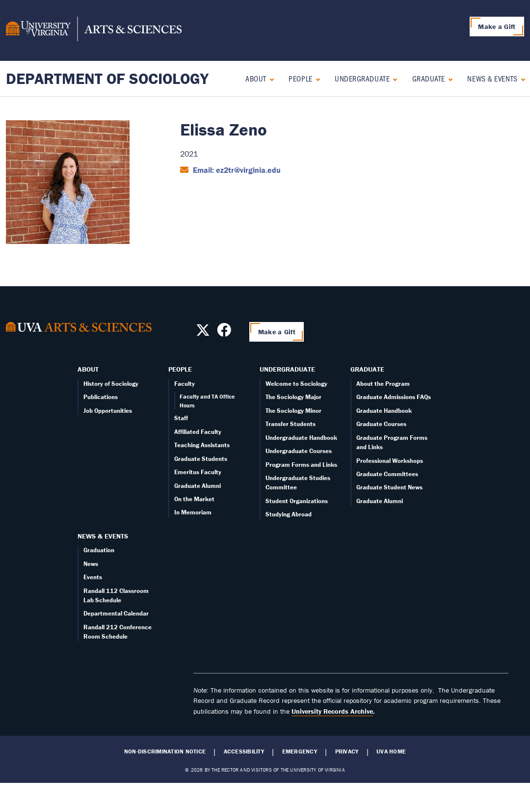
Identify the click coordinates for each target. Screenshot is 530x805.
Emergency (299, 751)
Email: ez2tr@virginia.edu (236, 170)
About (255, 78)
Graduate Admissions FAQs (393, 397)
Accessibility (244, 751)
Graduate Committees (387, 474)
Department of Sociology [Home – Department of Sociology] (107, 78)
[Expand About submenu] (269, 78)
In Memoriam (193, 512)
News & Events (492, 78)
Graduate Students (200, 459)
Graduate (428, 78)
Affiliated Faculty (197, 432)
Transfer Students (290, 424)
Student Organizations (296, 501)
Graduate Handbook (384, 410)
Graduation (98, 550)
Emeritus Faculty (197, 472)
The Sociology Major (293, 397)
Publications (100, 397)
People (300, 78)
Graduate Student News (389, 487)
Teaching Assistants (202, 445)
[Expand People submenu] (316, 78)
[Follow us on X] (203, 332)
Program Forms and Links (301, 464)
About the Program (383, 383)
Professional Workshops (389, 460)
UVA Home (391, 751)
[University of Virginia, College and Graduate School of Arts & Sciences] (94, 30)
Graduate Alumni (197, 486)
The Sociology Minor (293, 410)
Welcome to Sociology (296, 383)
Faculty (184, 383)
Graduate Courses (381, 424)
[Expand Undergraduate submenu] (393, 78)
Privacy (347, 751)
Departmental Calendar (116, 613)
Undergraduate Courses (298, 451)
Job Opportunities (107, 410)
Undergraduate (362, 78)
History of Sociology (110, 383)
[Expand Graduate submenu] (448, 78)
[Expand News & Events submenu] (521, 78)
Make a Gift (496, 26)
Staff (181, 418)
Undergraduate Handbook (301, 437)
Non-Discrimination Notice (165, 751)
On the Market (194, 499)
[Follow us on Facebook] (224, 332)
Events (92, 577)
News (90, 564)
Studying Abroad (288, 514)
